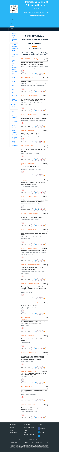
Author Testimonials (15, 86)
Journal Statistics (14, 45)
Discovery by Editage (14, 116)
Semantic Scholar (14, 138)
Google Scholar (14, 142)
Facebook (41, 428)
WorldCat (14, 125)
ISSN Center (15, 112)
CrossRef (14, 135)
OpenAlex (14, 128)
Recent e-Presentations (15, 100)
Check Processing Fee (15, 62)
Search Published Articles (14, 67)
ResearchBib (15, 145)
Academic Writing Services (14, 73)
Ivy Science (15, 121)
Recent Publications (15, 78)
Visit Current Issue (15, 55)
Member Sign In (14, 34)
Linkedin (41, 432)
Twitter (40, 436)
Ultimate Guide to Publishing (14, 91)
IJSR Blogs (14, 95)
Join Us (11, 430)
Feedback (12, 427)
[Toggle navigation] (11, 29)
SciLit (13, 130)
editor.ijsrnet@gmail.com (30, 434)
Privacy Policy (13, 432)
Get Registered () (14, 39)
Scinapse (14, 132)
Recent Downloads (15, 82)
